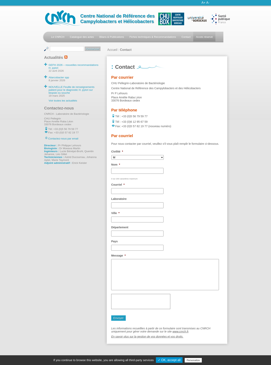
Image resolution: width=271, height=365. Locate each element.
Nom (115, 164)
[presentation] (140, 301)
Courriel (118, 184)
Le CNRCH (57, 36)
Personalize (193, 360)
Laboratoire (119, 198)
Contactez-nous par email (63, 138)
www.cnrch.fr (180, 331)
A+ (203, 2)
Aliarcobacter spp (59, 77)
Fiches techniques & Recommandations (152, 36)
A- (207, 2)
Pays (114, 241)
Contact (186, 36)
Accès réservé (204, 36)
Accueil (112, 49)
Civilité (117, 151)
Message (118, 255)
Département (119, 227)
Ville (115, 213)
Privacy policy (212, 360)
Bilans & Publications (111, 36)
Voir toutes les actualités (63, 100)
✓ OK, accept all (169, 360)
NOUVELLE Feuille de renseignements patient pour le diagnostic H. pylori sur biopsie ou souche (71, 90)
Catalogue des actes (82, 36)
